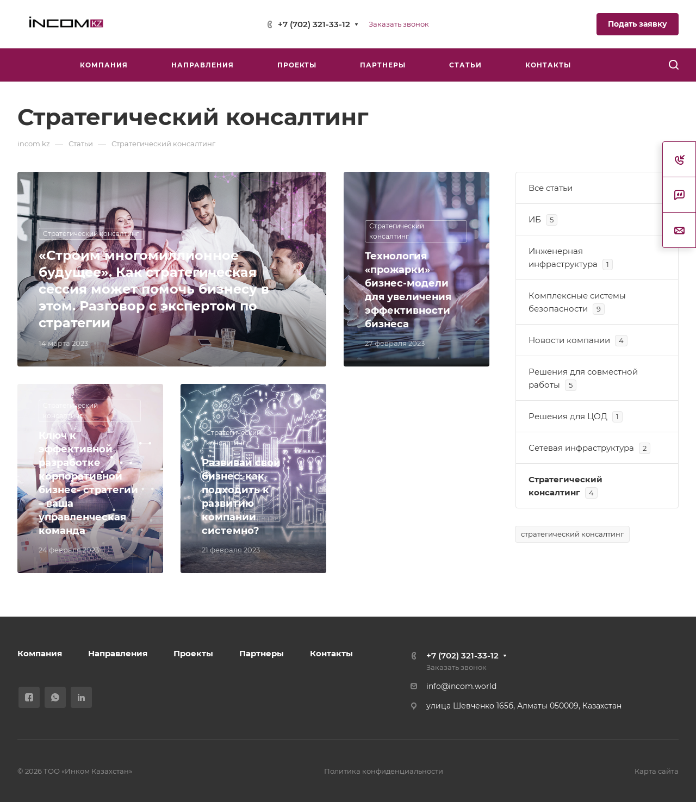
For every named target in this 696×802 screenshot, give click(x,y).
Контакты (331, 653)
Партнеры (261, 653)
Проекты (193, 653)
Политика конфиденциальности (383, 771)
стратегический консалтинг (572, 534)
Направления (117, 653)
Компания (39, 653)
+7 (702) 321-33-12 (314, 24)
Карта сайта (657, 771)
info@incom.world (461, 686)
